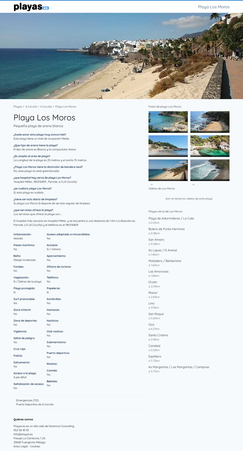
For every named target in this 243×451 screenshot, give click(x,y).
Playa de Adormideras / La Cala (171, 218)
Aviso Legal (21, 446)
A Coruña (31, 106)
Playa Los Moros (65, 106)
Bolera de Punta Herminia (166, 229)
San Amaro (156, 240)
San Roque (156, 314)
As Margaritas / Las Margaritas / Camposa (178, 367)
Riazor (153, 293)
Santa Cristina (158, 335)
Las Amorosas (158, 271)
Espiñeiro (154, 356)
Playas (18, 106)
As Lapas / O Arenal (162, 250)
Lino (151, 303)
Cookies (35, 446)
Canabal (154, 346)
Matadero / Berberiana (164, 261)
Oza (151, 324)
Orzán (152, 282)
